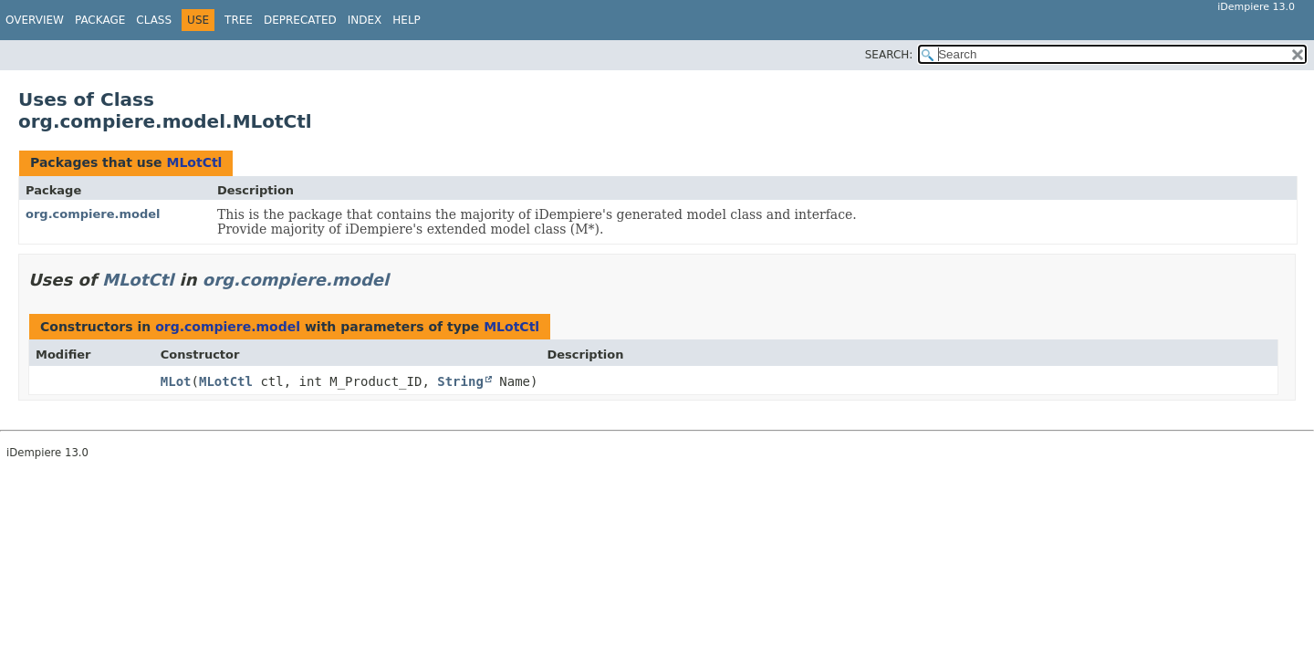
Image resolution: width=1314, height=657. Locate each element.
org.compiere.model (93, 214)
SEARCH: (889, 54)
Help (406, 20)
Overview (34, 20)
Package (100, 20)
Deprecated (300, 20)
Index (365, 20)
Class (154, 20)
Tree (238, 20)
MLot (176, 381)
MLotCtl (194, 162)
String (460, 381)
